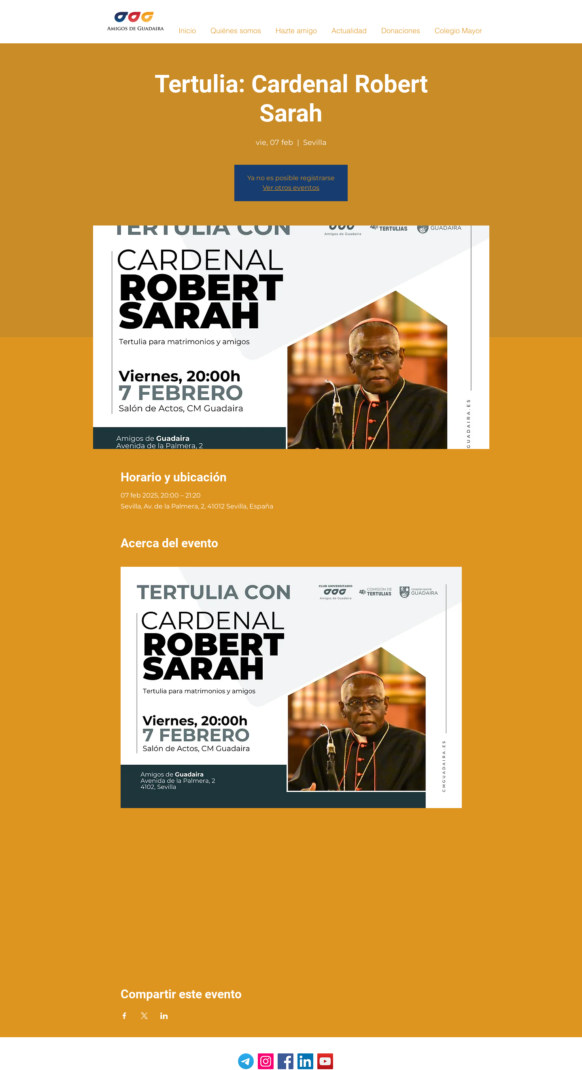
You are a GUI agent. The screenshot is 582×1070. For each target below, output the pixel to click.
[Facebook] (285, 1061)
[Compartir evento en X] (144, 1016)
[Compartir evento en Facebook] (124, 1016)
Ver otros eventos (291, 187)
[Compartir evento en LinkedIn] (164, 1016)
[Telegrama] (246, 1061)
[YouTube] (325, 1061)
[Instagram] (266, 1061)
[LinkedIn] (305, 1061)
